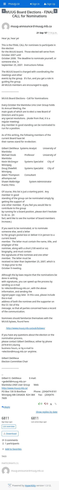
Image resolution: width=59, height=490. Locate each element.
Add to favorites (12, 449)
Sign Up (49, 3)
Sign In (35, 3)
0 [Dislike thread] (46, 403)
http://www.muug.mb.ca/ (15, 388)
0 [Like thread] (40, 403)
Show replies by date (46, 411)
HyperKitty (30, 485)
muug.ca (14, 4)
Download (10, 433)
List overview (9, 426)
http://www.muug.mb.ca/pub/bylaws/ (25, 328)
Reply (6, 406)
